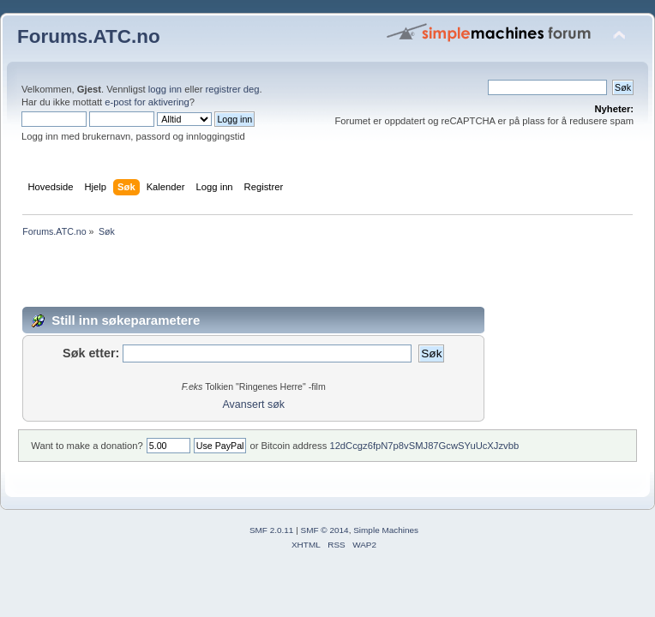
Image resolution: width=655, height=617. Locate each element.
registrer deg (233, 89)
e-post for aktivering (147, 102)
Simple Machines (385, 530)
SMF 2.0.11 (271, 530)
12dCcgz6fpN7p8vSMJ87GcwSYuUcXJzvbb (424, 445)
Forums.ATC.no (88, 36)
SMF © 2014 (325, 530)
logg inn (165, 89)
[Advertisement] (327, 275)
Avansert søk (254, 404)
